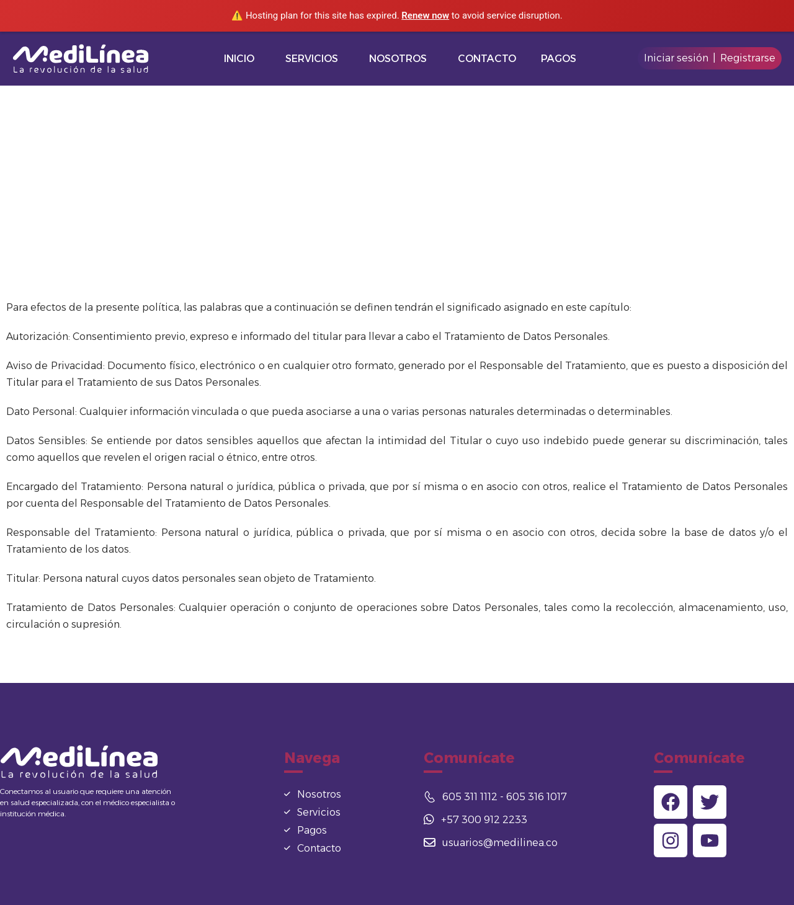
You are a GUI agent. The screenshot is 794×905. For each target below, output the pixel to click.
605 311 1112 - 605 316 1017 (495, 796)
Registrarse (747, 58)
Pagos (558, 59)
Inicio (239, 59)
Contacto (487, 59)
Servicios (311, 59)
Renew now (425, 15)
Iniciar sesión (676, 58)
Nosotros (398, 59)
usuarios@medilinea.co (491, 842)
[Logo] (84, 58)
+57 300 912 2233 (475, 819)
